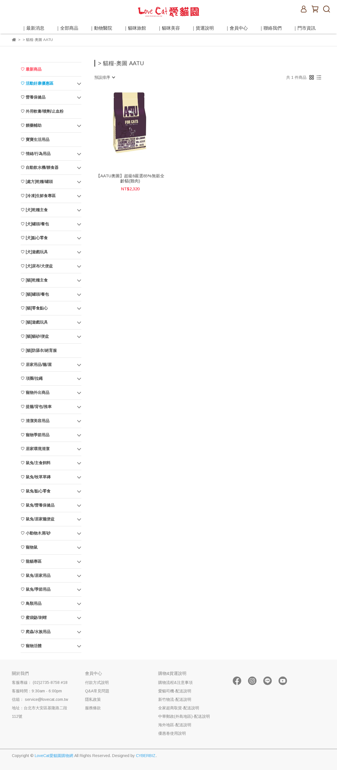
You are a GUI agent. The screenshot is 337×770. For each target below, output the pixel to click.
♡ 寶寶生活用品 (35, 139)
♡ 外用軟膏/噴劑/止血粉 (42, 111)
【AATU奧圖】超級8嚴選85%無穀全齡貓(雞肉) (130, 178)
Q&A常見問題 (97, 691)
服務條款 (93, 708)
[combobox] (104, 77)
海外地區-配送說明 (174, 725)
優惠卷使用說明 (172, 733)
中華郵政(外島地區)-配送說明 (184, 716)
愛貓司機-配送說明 (174, 691)
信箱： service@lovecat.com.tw (40, 699)
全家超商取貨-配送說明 (178, 708)
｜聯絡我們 (270, 28)
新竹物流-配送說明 (174, 699)
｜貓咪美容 (168, 28)
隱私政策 (93, 699)
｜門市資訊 (304, 28)
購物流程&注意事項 (175, 682)
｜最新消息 (33, 28)
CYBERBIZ (146, 755)
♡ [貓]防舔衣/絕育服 (39, 350)
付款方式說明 (97, 682)
